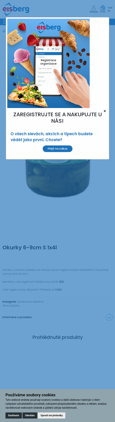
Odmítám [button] (30, 415)
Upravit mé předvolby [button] (52, 415)
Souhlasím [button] (13, 415)
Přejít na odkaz (58, 149)
